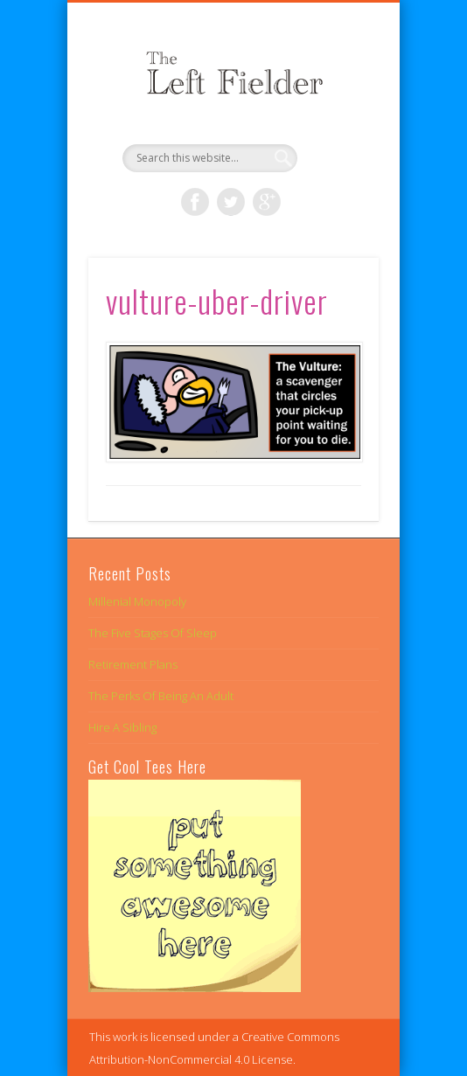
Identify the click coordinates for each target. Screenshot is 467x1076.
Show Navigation (335, 156)
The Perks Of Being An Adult (161, 696)
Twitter (231, 202)
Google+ (267, 202)
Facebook (195, 202)
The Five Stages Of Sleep (152, 633)
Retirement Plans (133, 664)
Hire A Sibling (122, 727)
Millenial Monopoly (137, 601)
